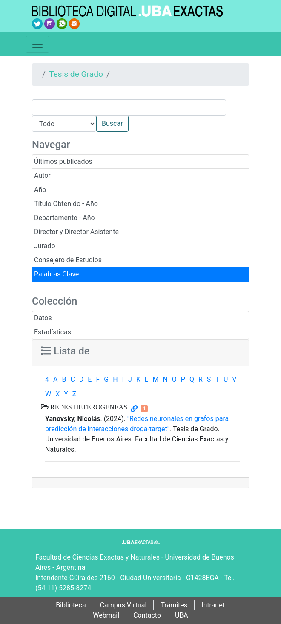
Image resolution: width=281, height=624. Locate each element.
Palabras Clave (56, 274)
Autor (42, 175)
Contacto (147, 615)
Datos (43, 318)
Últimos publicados (63, 161)
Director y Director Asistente (76, 232)
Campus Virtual (123, 605)
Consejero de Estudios (68, 260)
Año (40, 190)
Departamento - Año (64, 218)
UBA (181, 615)
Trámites (174, 605)
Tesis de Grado (76, 74)
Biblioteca (71, 605)
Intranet (213, 605)
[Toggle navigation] (37, 44)
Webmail (106, 615)
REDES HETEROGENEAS (88, 406)
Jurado (44, 246)
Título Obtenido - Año (66, 204)
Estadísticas (52, 332)
